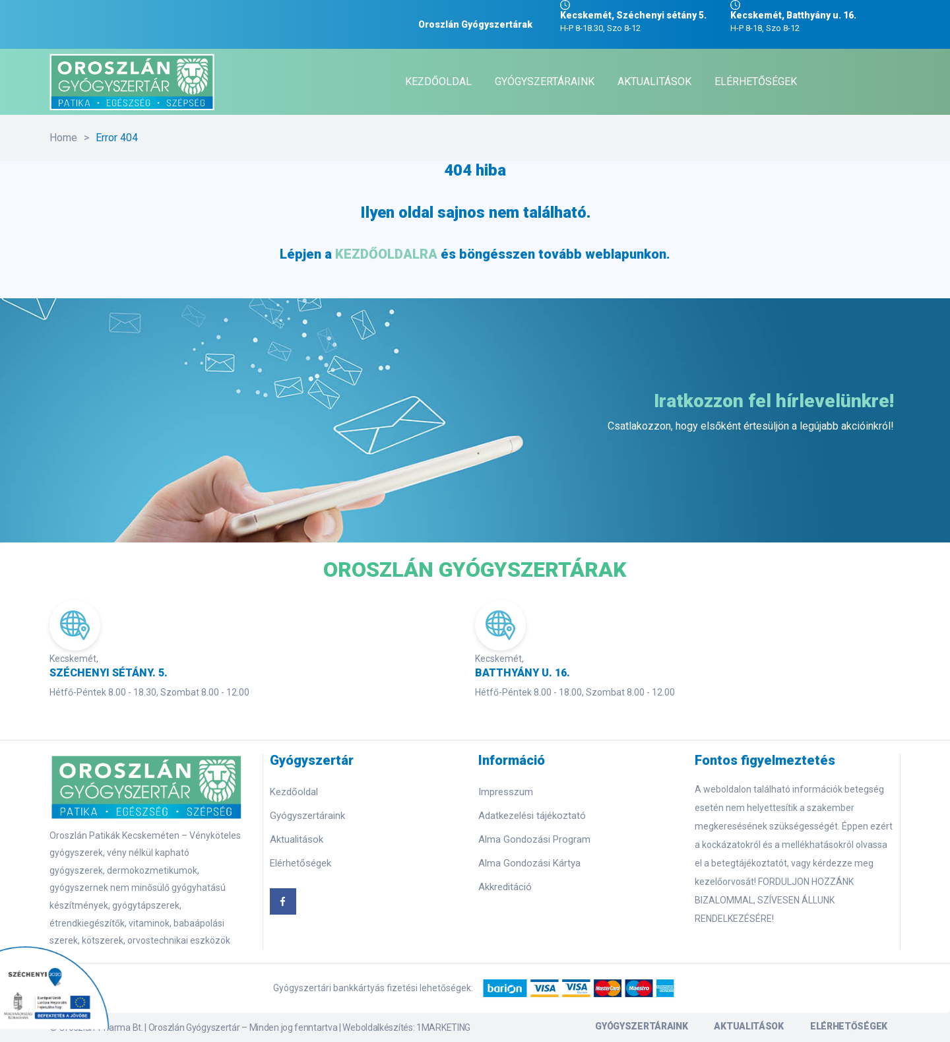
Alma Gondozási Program (534, 839)
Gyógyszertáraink (307, 816)
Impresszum (505, 792)
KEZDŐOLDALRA (386, 254)
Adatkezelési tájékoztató (532, 816)
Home (63, 137)
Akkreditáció (505, 887)
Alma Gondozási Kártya (529, 863)
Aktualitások (296, 839)
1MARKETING (443, 1027)
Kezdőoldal (294, 792)
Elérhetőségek (300, 863)
